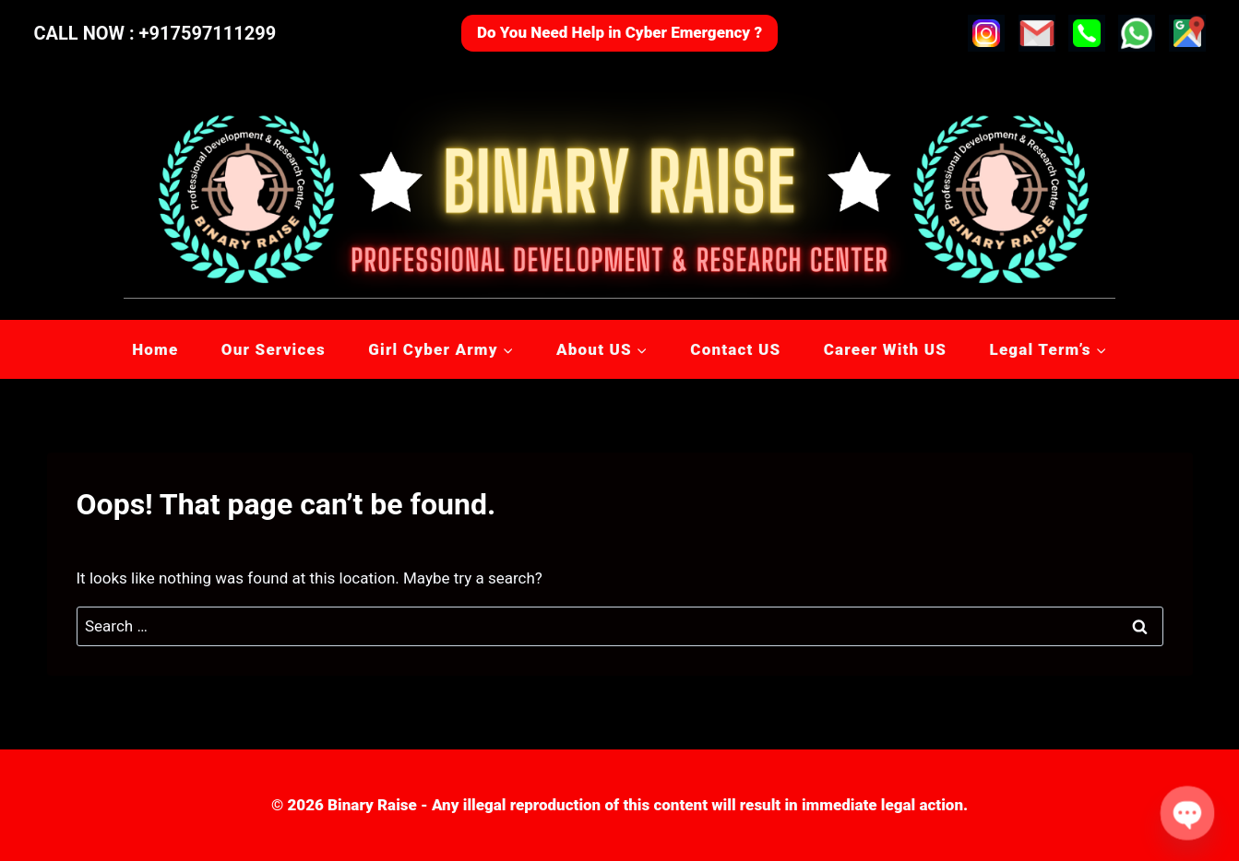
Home (155, 349)
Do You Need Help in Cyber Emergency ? (619, 32)
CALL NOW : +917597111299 (155, 33)
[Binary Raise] (619, 194)
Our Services (273, 349)
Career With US (885, 349)
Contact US (735, 349)
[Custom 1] (1187, 33)
